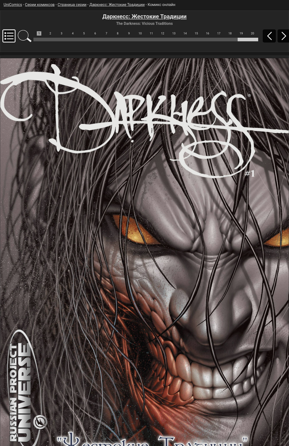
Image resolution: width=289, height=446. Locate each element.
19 (241, 33)
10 (140, 33)
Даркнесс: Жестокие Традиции (117, 4)
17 (218, 33)
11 (151, 33)
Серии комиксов (40, 4)
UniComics (13, 4)
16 (207, 33)
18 (230, 33)
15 (196, 33)
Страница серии (72, 4)
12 (162, 33)
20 (252, 33)
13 (174, 33)
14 (185, 33)
